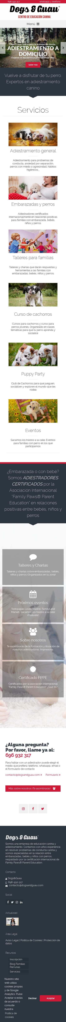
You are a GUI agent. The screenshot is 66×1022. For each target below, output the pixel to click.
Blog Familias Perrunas (17, 965)
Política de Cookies (31, 940)
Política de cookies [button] (11, 1015)
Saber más (33, 65)
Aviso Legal (12, 940)
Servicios (15, 971)
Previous (2, 48)
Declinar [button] (32, 998)
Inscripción (16, 959)
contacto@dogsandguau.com (23, 774)
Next (63, 48)
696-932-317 (14, 882)
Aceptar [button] (51, 998)
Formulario (53, 774)
